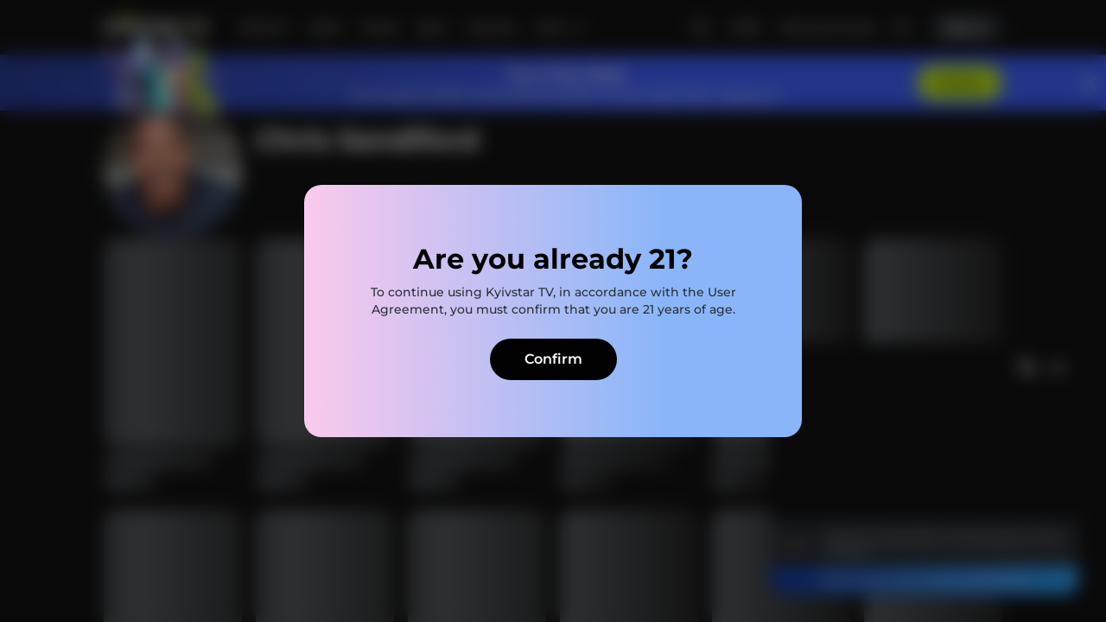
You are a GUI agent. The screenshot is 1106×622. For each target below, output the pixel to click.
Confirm (553, 359)
